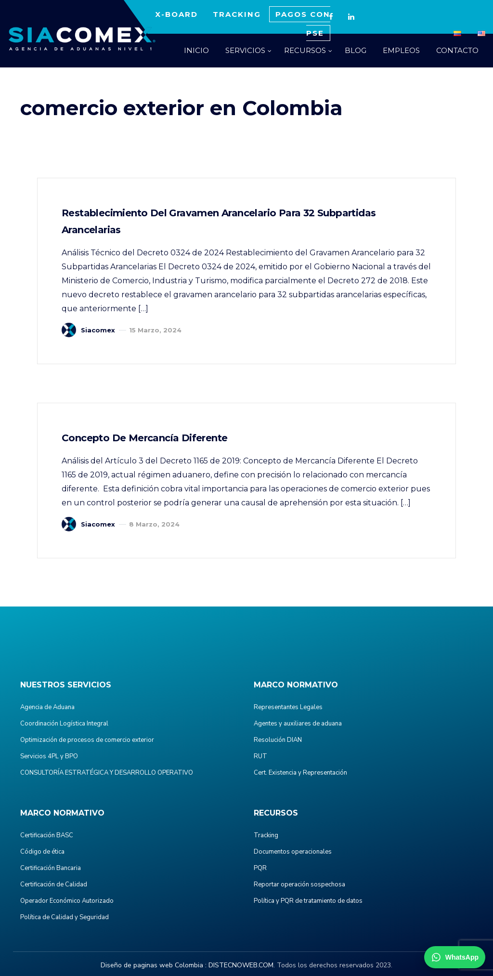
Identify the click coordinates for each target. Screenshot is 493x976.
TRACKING (237, 14)
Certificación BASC (46, 835)
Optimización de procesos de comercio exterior (87, 740)
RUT (260, 756)
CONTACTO (457, 50)
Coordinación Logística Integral (64, 723)
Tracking (266, 835)
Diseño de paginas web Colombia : (154, 965)
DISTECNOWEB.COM (240, 965)
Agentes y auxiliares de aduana (298, 723)
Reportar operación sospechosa (299, 884)
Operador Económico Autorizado (67, 901)
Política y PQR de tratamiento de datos (308, 901)
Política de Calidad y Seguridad (64, 917)
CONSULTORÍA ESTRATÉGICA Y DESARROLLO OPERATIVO (106, 772)
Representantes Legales (288, 707)
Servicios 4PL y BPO (49, 756)
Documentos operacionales (293, 851)
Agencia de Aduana (47, 707)
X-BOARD (176, 14)
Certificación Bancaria (50, 868)
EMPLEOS (401, 50)
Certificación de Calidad (53, 884)
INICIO (196, 50)
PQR (260, 868)
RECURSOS (305, 50)
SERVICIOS (245, 50)
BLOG (355, 50)
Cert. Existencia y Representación (300, 772)
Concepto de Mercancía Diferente (144, 438)
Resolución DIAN (278, 740)
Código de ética (42, 851)
